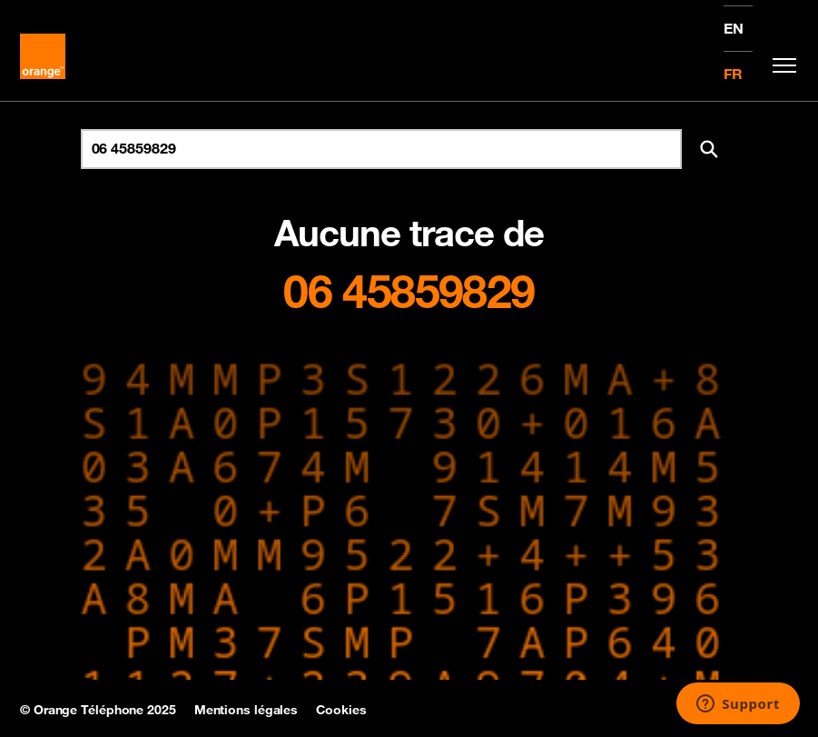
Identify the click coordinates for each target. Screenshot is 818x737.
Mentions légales (246, 709)
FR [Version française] (733, 74)
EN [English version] (734, 28)
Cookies (341, 709)
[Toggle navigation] (780, 65)
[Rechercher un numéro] (381, 149)
